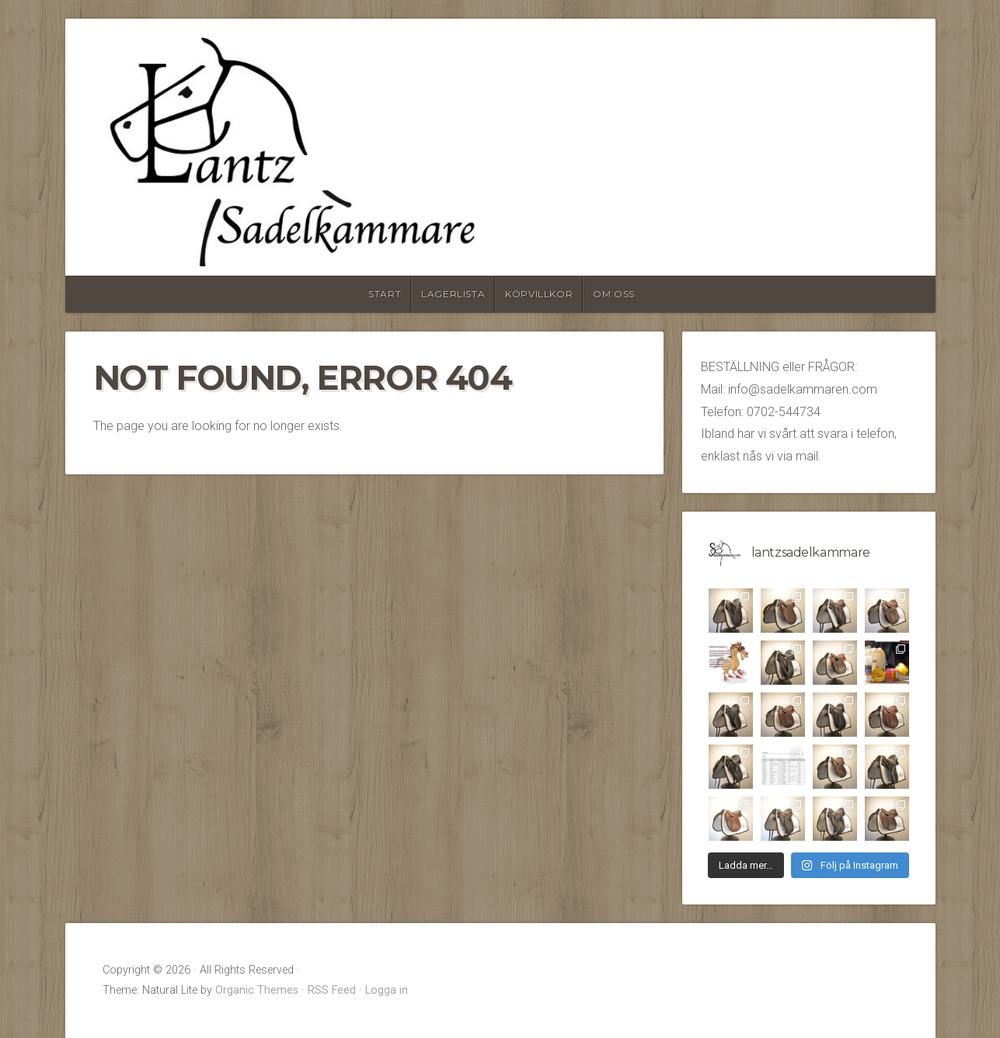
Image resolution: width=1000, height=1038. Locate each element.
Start (384, 294)
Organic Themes (256, 990)
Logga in (386, 990)
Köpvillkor (539, 294)
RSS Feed (332, 990)
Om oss (614, 294)
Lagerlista (453, 294)
